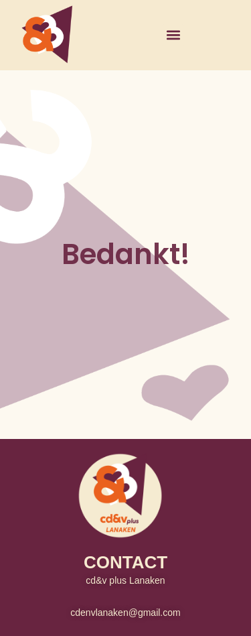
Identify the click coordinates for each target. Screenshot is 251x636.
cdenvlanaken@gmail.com (125, 612)
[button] (173, 35)
